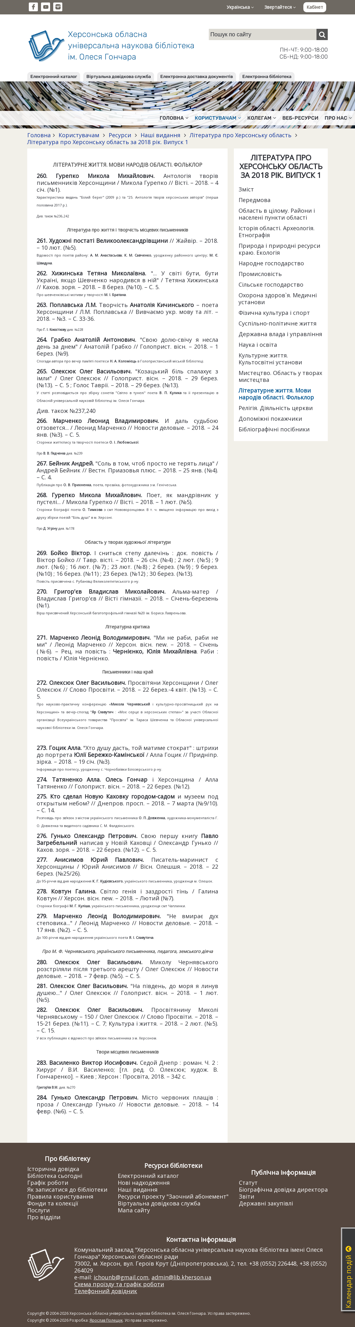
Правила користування (60, 1196)
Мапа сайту (134, 1210)
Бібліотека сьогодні (54, 1175)
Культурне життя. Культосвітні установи (270, 359)
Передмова (254, 199)
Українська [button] (240, 7)
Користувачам (79, 135)
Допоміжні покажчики (270, 418)
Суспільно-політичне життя (277, 323)
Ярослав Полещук (106, 1320)
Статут (248, 1182)
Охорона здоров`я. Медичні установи (278, 298)
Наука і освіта (258, 344)
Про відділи (43, 1217)
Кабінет (314, 7)
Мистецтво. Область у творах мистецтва (280, 376)
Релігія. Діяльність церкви (276, 407)
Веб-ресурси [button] (300, 118)
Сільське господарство (271, 284)
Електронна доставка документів (196, 76)
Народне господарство (271, 263)
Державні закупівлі (266, 1203)
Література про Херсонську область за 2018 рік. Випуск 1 (107, 142)
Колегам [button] (261, 118)
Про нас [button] (338, 118)
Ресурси (120, 135)
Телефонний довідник (105, 1291)
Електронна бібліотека (266, 76)
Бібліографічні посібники (274, 429)
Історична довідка (53, 1169)
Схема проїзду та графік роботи (119, 1284)
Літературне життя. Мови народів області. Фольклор (276, 394)
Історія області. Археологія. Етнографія (277, 231)
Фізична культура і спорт (274, 312)
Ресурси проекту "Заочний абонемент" (173, 1196)
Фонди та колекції (52, 1203)
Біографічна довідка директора (283, 1189)
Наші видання (160, 135)
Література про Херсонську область (240, 135)
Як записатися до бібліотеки (67, 1189)
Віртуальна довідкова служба (118, 76)
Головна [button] (174, 118)
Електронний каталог (53, 76)
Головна (39, 135)
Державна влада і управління (280, 333)
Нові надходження (144, 1182)
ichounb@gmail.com (121, 1277)
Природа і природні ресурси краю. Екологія (279, 249)
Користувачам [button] (218, 118)
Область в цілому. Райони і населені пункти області (277, 214)
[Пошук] (322, 34)
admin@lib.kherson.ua (181, 1277)
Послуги (38, 1210)
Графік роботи (47, 1182)
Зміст (246, 189)
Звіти (246, 1196)
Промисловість (260, 273)
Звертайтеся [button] (280, 7)
